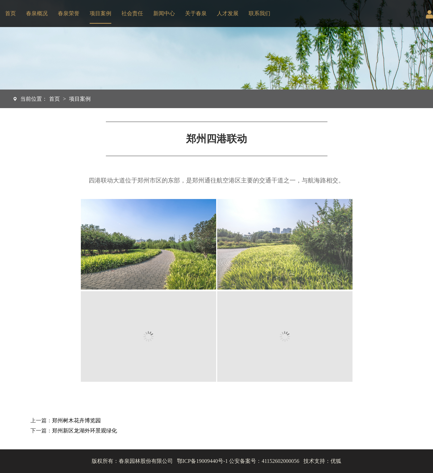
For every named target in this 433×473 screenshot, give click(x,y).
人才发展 (227, 13)
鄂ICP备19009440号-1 (202, 461)
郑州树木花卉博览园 (76, 420)
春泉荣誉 (68, 13)
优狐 (336, 461)
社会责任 (132, 13)
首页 (10, 13)
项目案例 (100, 13)
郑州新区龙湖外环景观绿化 (84, 430)
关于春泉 (196, 13)
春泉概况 (37, 13)
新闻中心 (164, 13)
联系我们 (259, 13)
